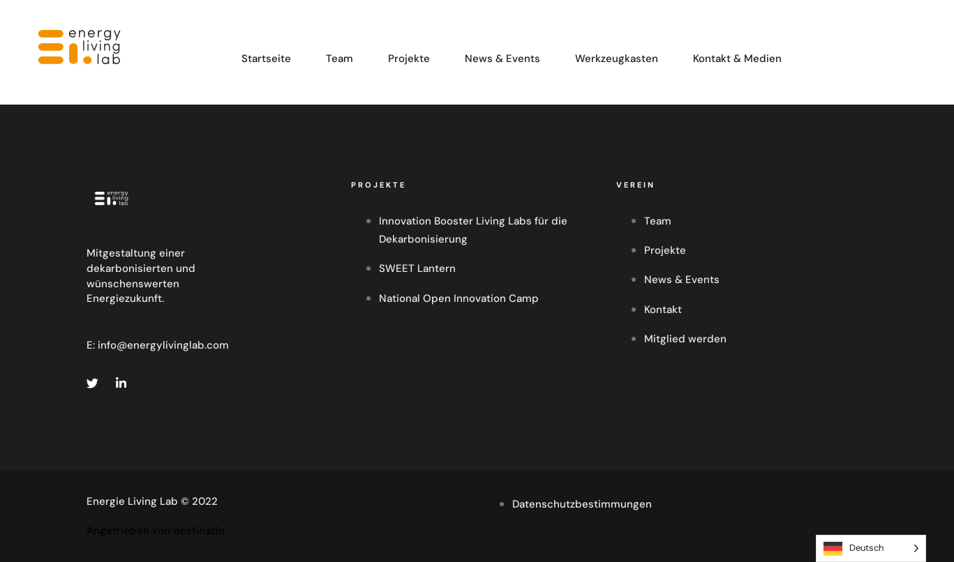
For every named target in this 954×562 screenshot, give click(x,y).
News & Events (502, 59)
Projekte (409, 59)
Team (339, 59)
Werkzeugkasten (616, 59)
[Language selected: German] (871, 548)
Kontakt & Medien (737, 59)
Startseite (266, 59)
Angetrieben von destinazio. (157, 531)
